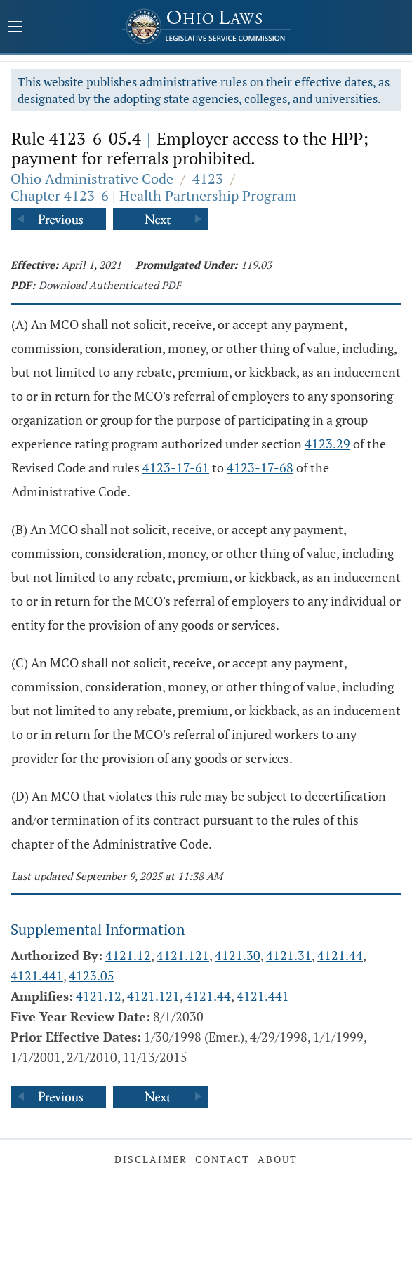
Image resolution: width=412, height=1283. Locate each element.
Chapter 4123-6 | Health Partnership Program (153, 195)
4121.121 (183, 955)
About (278, 1159)
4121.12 (128, 955)
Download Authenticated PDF (110, 285)
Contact (222, 1159)
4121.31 (289, 955)
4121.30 (237, 955)
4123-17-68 (260, 467)
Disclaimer (150, 1159)
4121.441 (37, 975)
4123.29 (327, 443)
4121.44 (340, 955)
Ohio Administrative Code (92, 178)
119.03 (256, 265)
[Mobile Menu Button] (15, 28)
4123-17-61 (175, 467)
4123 (207, 178)
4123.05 (91, 975)
